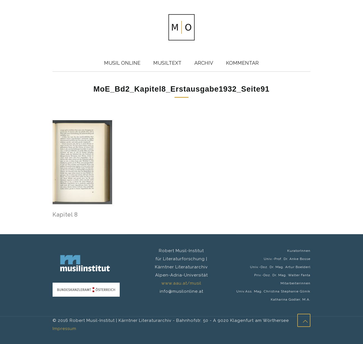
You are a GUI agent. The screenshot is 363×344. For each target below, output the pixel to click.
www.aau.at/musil (181, 283)
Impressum (64, 328)
